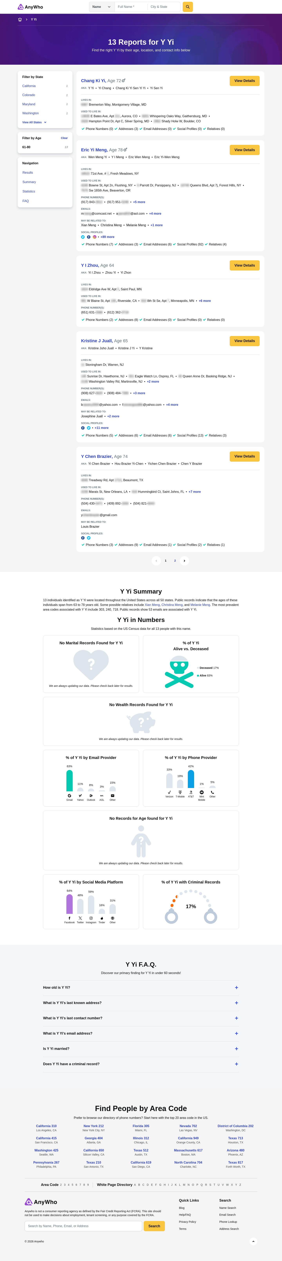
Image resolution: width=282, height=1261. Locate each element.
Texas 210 (93, 1162)
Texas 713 (235, 1138)
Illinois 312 (141, 1138)
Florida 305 (141, 1126)
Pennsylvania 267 (46, 1162)
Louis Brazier (90, 526)
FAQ (26, 201)
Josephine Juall (92, 416)
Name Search (227, 1207)
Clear (64, 138)
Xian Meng (88, 225)
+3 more (139, 393)
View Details (244, 81)
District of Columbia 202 (236, 1126)
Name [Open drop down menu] (101, 7)
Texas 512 (141, 1150)
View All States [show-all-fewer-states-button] (34, 122)
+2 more (153, 381)
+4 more (155, 213)
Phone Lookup (228, 1221)
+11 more (102, 427)
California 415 (46, 1138)
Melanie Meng (136, 225)
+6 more (205, 300)
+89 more (108, 237)
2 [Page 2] (175, 560)
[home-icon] (20, 19)
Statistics (29, 191)
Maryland (28, 104)
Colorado (28, 95)
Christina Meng (111, 225)
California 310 (46, 1126)
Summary (29, 182)
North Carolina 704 (188, 1162)
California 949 (188, 1138)
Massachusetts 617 (188, 1150)
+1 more (157, 225)
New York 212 (94, 1126)
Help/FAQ (185, 1214)
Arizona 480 (235, 1150)
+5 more (139, 202)
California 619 (141, 1162)
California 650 (93, 1150)
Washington (30, 113)
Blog (181, 1207)
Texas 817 (235, 1162)
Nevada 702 (188, 1126)
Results (28, 172)
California (29, 86)
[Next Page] (184, 561)
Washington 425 (46, 1150)
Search (154, 1226)
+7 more (195, 491)
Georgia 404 (94, 1138)
